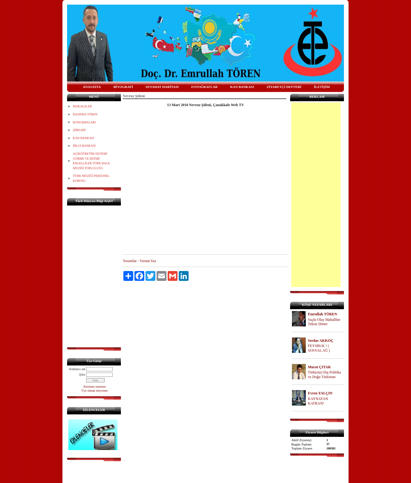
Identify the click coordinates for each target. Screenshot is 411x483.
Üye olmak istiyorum (95, 390)
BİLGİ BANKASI (84, 145)
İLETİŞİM (322, 87)
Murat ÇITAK (319, 367)
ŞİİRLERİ (79, 130)
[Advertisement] (316, 194)
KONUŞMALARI (84, 122)
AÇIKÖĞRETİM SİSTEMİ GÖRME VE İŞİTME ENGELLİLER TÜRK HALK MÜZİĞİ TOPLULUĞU (91, 161)
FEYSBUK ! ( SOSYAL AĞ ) (319, 348)
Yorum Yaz (148, 261)
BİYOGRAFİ (123, 87)
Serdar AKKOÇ (320, 340)
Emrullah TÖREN (322, 314)
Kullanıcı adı (77, 369)
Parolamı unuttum (95, 386)
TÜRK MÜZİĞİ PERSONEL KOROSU (91, 178)
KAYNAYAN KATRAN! (318, 401)
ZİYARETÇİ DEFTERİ (284, 87)
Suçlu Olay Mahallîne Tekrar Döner (324, 321)
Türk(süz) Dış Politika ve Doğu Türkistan (324, 374)
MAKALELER (82, 106)
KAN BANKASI (242, 87)
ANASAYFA (92, 87)
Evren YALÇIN (320, 393)
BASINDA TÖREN (85, 114)
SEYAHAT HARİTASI (162, 87)
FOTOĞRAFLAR (204, 87)
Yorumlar (130, 261)
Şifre (82, 374)
